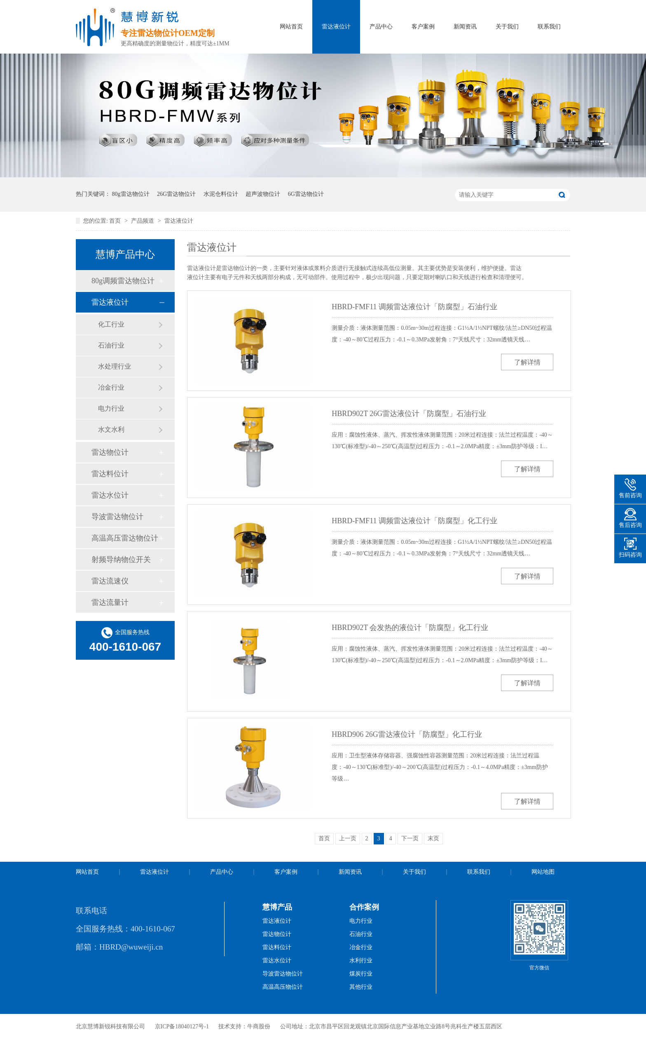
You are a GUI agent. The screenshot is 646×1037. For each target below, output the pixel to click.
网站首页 (291, 27)
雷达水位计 (110, 495)
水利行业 (360, 960)
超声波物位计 (263, 194)
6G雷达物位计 (306, 194)
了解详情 (527, 362)
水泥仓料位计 (221, 194)
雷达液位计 (336, 27)
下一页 (410, 838)
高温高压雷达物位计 (124, 538)
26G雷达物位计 (176, 194)
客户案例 (423, 27)
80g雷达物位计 (131, 194)
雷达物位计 (110, 452)
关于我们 (507, 27)
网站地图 (543, 872)
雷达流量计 (110, 602)
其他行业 (360, 987)
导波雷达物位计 (117, 517)
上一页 (347, 838)
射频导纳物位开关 (121, 559)
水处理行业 (114, 366)
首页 (115, 221)
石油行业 (111, 345)
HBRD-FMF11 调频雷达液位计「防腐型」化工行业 (414, 521)
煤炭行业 (360, 974)
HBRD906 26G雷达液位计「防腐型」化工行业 (407, 734)
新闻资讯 (465, 27)
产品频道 (143, 221)
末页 (433, 838)
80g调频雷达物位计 (122, 281)
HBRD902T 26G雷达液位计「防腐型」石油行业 (409, 413)
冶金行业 (111, 387)
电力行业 (111, 408)
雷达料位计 (110, 474)
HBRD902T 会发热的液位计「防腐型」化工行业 (410, 627)
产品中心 (381, 27)
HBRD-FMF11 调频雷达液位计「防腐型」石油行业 (414, 307)
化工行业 (111, 324)
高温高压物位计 (282, 987)
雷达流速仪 (110, 581)
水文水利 (111, 429)
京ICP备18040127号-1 (182, 1026)
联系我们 (549, 27)
